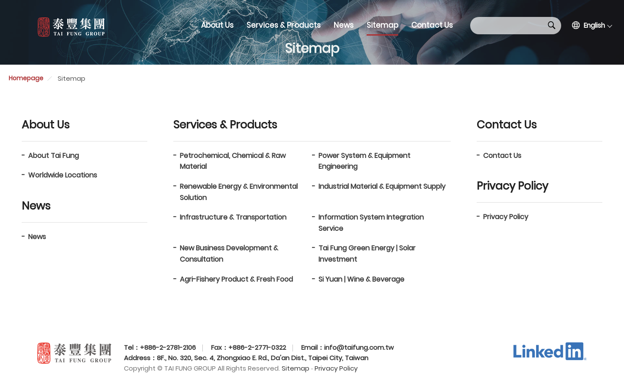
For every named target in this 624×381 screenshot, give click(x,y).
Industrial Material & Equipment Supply (381, 186)
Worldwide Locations (62, 175)
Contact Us (432, 25)
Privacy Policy (505, 217)
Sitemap (382, 25)
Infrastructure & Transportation (233, 217)
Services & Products (284, 25)
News (344, 25)
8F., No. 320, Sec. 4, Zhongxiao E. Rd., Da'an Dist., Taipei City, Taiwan (262, 357)
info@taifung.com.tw (359, 347)
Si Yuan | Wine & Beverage (361, 279)
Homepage (26, 78)
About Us (217, 25)
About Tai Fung (53, 156)
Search (552, 25)
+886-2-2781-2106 (168, 347)
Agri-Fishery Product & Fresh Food (236, 279)
